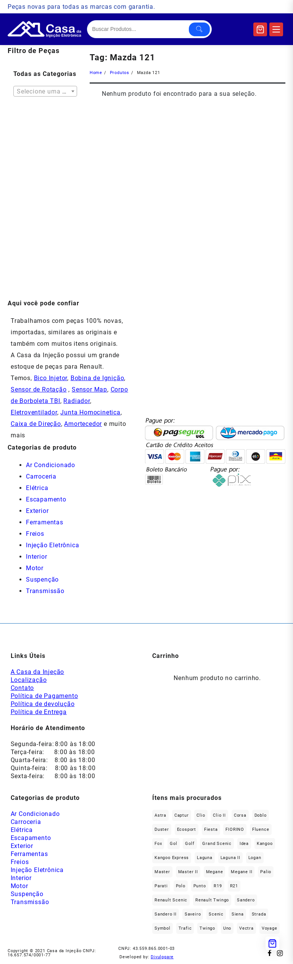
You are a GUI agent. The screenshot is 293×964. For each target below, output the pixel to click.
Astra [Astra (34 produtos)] (160, 815)
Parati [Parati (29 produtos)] (161, 885)
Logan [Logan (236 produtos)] (254, 857)
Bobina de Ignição (97, 378)
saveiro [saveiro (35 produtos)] (193, 914)
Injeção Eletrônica (52, 545)
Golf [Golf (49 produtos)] (189, 843)
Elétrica (37, 488)
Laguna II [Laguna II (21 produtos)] (230, 857)
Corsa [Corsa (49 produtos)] (240, 815)
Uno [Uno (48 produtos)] (227, 928)
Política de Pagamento (44, 696)
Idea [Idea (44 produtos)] (244, 843)
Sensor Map (89, 389)
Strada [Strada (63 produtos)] (259, 914)
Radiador (76, 401)
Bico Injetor (51, 378)
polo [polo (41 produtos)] (180, 885)
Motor (34, 568)
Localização (29, 680)
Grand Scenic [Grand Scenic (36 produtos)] (217, 843)
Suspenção (42, 579)
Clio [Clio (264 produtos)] (200, 815)
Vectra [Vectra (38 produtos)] (246, 928)
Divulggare (162, 956)
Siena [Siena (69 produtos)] (238, 914)
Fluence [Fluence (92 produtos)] (260, 829)
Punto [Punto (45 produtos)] (199, 885)
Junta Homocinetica (90, 412)
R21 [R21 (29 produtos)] (234, 885)
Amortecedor (83, 423)
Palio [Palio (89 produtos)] (265, 871)
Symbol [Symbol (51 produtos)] (163, 928)
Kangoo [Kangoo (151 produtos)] (265, 843)
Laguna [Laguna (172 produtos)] (205, 857)
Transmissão (45, 591)
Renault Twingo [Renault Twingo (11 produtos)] (212, 900)
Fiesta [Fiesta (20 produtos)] (211, 829)
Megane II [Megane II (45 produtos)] (241, 871)
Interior (36, 556)
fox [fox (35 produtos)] (158, 843)
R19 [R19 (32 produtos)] (218, 885)
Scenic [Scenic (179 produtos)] (216, 914)
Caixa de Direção (36, 423)
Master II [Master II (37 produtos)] (188, 871)
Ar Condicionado (50, 465)
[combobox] (45, 91)
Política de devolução (43, 704)
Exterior (37, 510)
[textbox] (45, 94)
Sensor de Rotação (39, 389)
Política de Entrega (39, 712)
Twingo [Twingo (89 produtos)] (207, 928)
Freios (35, 533)
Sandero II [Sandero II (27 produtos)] (166, 914)
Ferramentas (44, 522)
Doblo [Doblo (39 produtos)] (260, 815)
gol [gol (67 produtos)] (173, 843)
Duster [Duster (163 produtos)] (162, 829)
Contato (22, 688)
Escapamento (46, 499)
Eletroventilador (34, 412)
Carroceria (41, 476)
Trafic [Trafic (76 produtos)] (185, 928)
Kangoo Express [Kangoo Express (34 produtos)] (172, 857)
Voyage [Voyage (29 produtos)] (269, 928)
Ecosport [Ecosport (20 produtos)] (186, 829)
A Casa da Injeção (37, 671)
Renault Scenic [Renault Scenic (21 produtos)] (171, 900)
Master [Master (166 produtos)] (162, 871)
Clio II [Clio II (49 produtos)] (219, 815)
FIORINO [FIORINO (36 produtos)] (234, 829)
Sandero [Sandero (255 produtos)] (246, 900)
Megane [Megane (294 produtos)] (214, 871)
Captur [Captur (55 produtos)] (181, 815)
